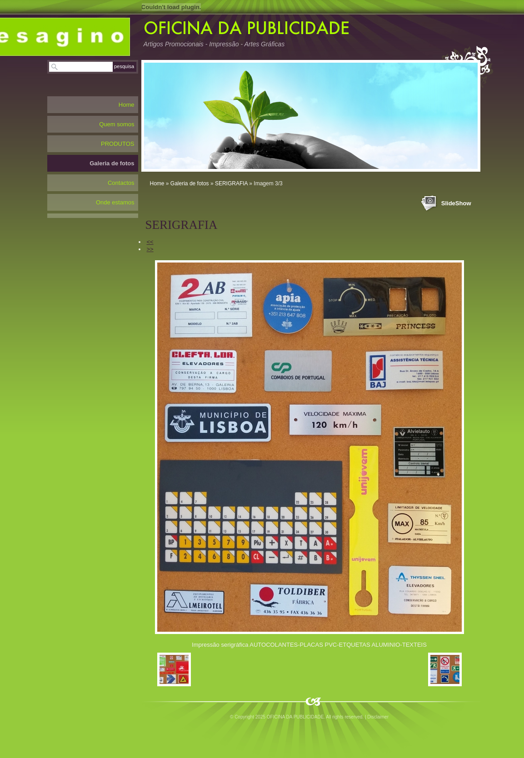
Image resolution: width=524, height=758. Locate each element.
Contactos (121, 182)
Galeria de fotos (189, 183)
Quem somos (116, 124)
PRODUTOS (117, 143)
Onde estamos (115, 202)
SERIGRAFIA (231, 183)
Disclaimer (378, 716)
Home (157, 183)
